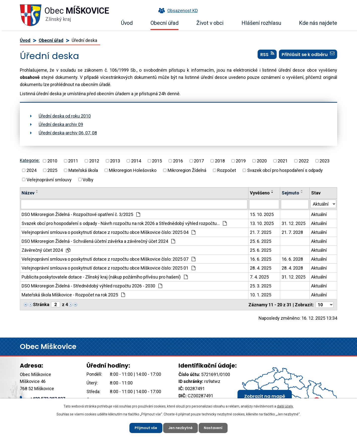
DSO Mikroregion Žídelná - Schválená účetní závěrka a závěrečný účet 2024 (98, 241)
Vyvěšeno (260, 192)
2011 (73, 160)
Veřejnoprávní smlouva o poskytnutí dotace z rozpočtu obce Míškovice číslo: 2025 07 (108, 259)
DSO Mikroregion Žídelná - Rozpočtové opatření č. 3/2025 (81, 214)
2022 (304, 160)
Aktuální (319, 214)
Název (28, 192)
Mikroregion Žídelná (187, 170)
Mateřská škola (83, 170)
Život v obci (210, 23)
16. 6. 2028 (292, 259)
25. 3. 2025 (260, 285)
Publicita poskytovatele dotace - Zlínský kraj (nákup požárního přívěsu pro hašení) (105, 277)
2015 (157, 160)
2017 (199, 160)
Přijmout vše (146, 427)
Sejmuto (290, 192)
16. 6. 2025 (260, 259)
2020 (262, 160)
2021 (283, 160)
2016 (178, 160)
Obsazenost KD (177, 10)
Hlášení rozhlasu (261, 23)
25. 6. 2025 (260, 241)
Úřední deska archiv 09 (61, 124)
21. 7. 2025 (260, 232)
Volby (88, 179)
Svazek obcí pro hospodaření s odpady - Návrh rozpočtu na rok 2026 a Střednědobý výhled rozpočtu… (124, 223)
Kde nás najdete (318, 23)
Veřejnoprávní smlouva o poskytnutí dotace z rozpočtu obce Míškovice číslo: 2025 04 (108, 232)
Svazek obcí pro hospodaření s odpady (285, 170)
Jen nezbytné (180, 427)
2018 (220, 160)
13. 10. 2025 (262, 223)
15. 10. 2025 (262, 214)
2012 (94, 160)
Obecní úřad (164, 23)
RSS (267, 54)
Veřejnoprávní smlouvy (49, 179)
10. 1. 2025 (260, 294)
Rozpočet (226, 170)
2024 (31, 170)
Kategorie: (30, 160)
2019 (241, 160)
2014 (136, 160)
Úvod (127, 23)
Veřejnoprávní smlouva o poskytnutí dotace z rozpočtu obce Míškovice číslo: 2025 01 (108, 268)
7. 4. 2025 (259, 277)
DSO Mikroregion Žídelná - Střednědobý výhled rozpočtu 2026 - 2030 (92, 285)
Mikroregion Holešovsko (132, 170)
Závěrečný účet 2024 (46, 250)
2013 (115, 160)
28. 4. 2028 (292, 268)
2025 (52, 170)
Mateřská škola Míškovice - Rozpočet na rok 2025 (73, 294)
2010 (52, 160)
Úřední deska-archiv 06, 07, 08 (68, 132)
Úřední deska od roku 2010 (65, 116)
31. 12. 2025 (293, 223)
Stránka (41, 304)
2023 (324, 160)
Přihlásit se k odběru (308, 54)
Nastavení (213, 427)
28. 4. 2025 (260, 268)
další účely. (285, 406)
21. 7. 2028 (292, 232)
